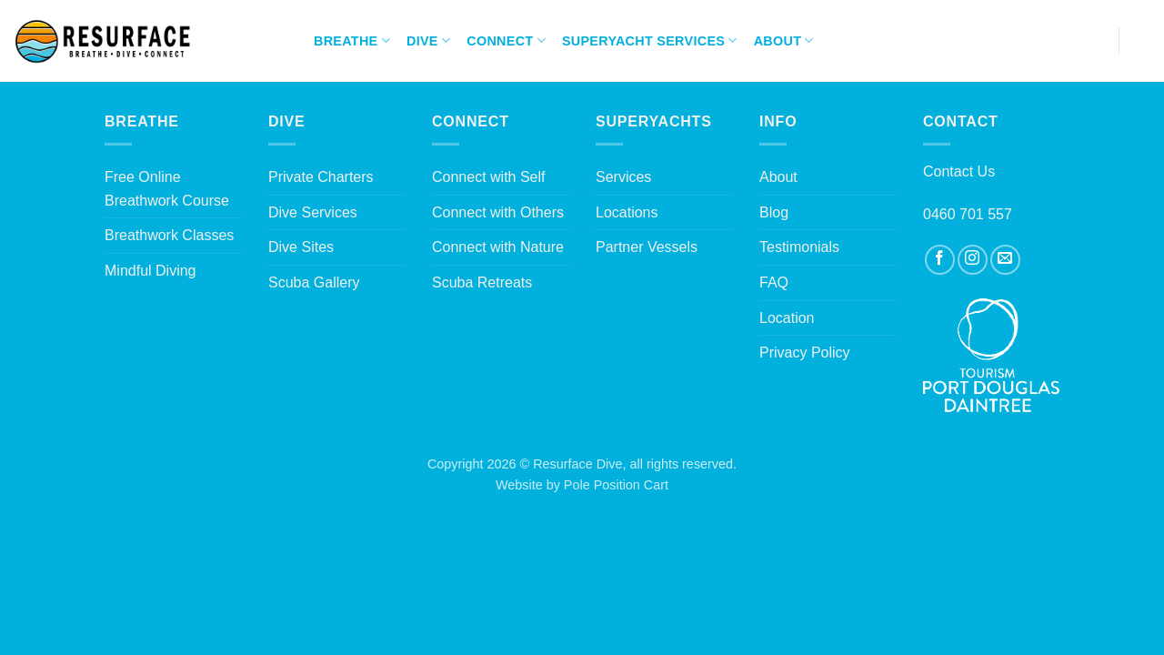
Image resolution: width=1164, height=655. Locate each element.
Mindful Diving (150, 270)
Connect (506, 40)
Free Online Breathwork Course (167, 188)
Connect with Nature (498, 247)
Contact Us (959, 171)
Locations (627, 212)
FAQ (773, 282)
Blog (773, 212)
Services (623, 177)
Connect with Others (498, 212)
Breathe (352, 40)
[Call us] (1092, 41)
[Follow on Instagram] (1044, 41)
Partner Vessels (646, 247)
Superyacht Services (650, 40)
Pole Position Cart (616, 485)
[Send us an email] (1067, 41)
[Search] (1142, 41)
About (784, 40)
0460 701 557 (967, 214)
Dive (428, 40)
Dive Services (312, 212)
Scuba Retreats (482, 282)
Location (787, 318)
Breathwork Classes (169, 235)
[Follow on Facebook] (1020, 41)
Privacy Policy (804, 352)
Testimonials (799, 247)
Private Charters (321, 177)
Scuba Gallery (314, 282)
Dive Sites (301, 247)
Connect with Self (489, 177)
